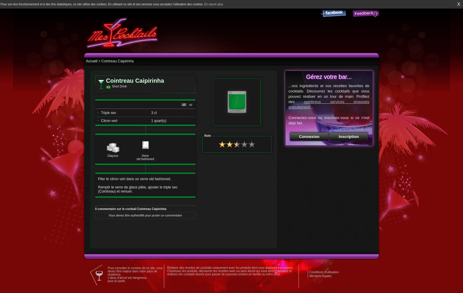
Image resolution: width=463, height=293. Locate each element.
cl (184, 104)
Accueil (91, 61)
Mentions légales (320, 276)
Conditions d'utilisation (324, 272)
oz (190, 104)
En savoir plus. (214, 4)
